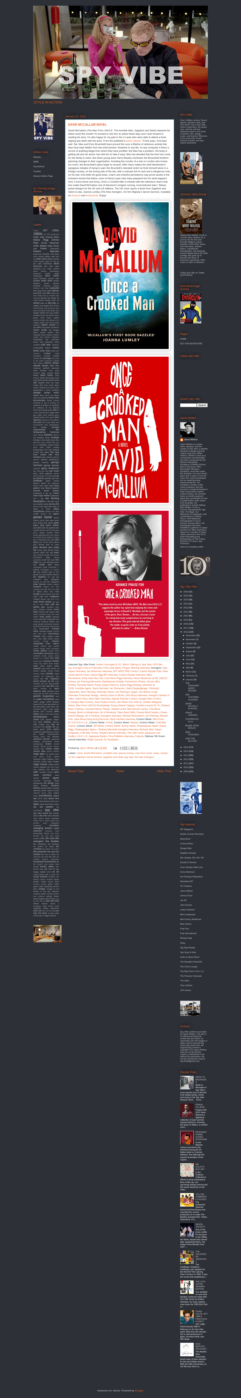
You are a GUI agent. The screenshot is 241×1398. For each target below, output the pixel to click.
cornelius (37, 356)
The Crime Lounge (188, 966)
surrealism (54, 825)
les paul (51, 577)
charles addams (46, 335)
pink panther (46, 719)
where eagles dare (41, 899)
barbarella (54, 288)
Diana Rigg (40, 239)
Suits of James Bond (189, 957)
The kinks (55, 254)
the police (55, 849)
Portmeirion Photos (135, 681)
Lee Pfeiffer (40, 248)
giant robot (38, 473)
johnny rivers (53, 550)
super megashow (51, 823)
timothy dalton (47, 866)
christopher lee (40, 339)
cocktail (36, 345)
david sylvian (42, 380)
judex (56, 552)
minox (56, 639)
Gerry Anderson (187, 872)
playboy (47, 722)
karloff (44, 560)
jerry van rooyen (53, 535)
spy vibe (128, 757)
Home (120, 771)
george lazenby (51, 465)
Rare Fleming (88, 691)
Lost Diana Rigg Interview (118, 678)
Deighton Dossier (188, 853)
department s (39, 390)
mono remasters (52, 649)
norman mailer (39, 674)
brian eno (55, 311)
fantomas (54, 432)
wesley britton (52, 896)
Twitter (201, 273)
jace (53, 511)
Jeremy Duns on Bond (112, 695)
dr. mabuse (38, 408)
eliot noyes (46, 422)
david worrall (54, 380)
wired (57, 906)
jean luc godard (48, 528)
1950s (55, 230)
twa (57, 869)
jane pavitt (48, 523)
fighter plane (50, 440)
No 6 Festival (92, 715)
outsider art (46, 689)
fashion (48, 434)
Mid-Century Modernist (190, 919)
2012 (186, 759)
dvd (54, 410)
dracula (56, 408)
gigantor (48, 473)
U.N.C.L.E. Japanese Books (91, 736)
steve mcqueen (52, 818)
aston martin (52, 276)
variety (42, 879)
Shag (182, 943)
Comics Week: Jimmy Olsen (120, 725)
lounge (36, 594)
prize (49, 729)
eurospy (55, 427)
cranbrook (48, 361)
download (36, 403)
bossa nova (43, 308)
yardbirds (37, 908)
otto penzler (54, 684)
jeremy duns (53, 533)
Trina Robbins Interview (120, 736)
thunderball (38, 861)
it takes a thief (46, 507)
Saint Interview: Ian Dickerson (108, 688)
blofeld (36, 303)
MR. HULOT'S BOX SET (199, 1166)
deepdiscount (44, 388)
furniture (37, 457)
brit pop (49, 313)
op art (51, 681)
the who (52, 857)
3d (45, 234)
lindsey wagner (53, 584)
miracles (36, 641)
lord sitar (43, 589)
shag (57, 783)
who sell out (40, 901)
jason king (38, 525)
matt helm (42, 619)
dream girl (37, 410)
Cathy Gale (38, 237)
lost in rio (51, 589)
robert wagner (47, 759)
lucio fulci (55, 594)
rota (48, 767)
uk (57, 871)
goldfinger (37, 481)
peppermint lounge (40, 704)
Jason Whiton (191, 439)
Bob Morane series (137, 709)
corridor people (51, 356)
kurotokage (45, 570)
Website (37, 157)
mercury (45, 626)
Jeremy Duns (186, 895)
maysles (41, 624)
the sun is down (48, 854)
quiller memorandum (49, 734)
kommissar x (54, 567)
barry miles (47, 291)
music (56, 660)
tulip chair (48, 869)
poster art (50, 727)
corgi (57, 353)
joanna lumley (126, 753)
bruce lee (45, 315)
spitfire (56, 804)
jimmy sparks (47, 537)
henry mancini (52, 488)
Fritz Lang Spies (112, 667)
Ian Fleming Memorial (89, 681)
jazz (39, 527)
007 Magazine (186, 829)
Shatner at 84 (118, 709)
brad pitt (36, 311)
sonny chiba (46, 793)
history (56, 490)
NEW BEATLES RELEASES (200, 1346)
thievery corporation (50, 859)
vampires (52, 877)
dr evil (44, 403)
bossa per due (53, 308)
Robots (134, 722)
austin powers (51, 283)
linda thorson (39, 584)
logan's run (49, 587)
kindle (42, 564)
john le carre (52, 545)
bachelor (36, 286)
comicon (36, 353)
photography (40, 716)
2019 (186, 620)
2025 (186, 595)
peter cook (48, 709)
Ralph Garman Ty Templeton (102, 739)
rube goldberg (39, 769)
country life (37, 358)
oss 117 (44, 684)
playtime (56, 722)
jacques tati (46, 514)
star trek (43, 815)
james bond (42, 517)
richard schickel (53, 751)
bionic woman (45, 300)
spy (35, 807)
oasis (57, 674)
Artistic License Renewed (192, 834)
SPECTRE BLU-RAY (191, 739)
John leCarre (186, 905)
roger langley (53, 762)
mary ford (50, 614)
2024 (186, 599)
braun (42, 311)
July (188, 655)
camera (36, 325)
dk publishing (43, 398)
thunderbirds (50, 861)
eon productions (52, 425)
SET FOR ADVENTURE (191, 343)
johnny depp (42, 550)
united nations (38, 874)
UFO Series (185, 990)
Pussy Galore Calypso (123, 705)
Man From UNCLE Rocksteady (92, 705)
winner (50, 906)
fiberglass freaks (39, 440)
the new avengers (144, 757)
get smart (54, 471)
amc (44, 269)
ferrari (47, 438)
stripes (35, 821)
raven (43, 737)
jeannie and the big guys (49, 530)
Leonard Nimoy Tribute (97, 709)
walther (43, 894)
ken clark (42, 562)
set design (49, 783)
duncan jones (47, 410)
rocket (44, 762)
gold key (55, 478)
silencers (37, 790)
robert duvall (45, 757)
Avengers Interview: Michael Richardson (122, 715)
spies (36, 804)
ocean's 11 (38, 676)
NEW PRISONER (192, 733)
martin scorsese (39, 614)
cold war (45, 344)
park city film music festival (48, 694)
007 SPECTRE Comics (125, 671)
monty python (40, 651)
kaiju (48, 557)
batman (55, 290)
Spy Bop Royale (187, 947)
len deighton (39, 577)
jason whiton (52, 525)
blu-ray (52, 302)
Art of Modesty (108, 712)
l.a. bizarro (54, 570)
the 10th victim (48, 838)
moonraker (38, 653)
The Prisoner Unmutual (190, 976)
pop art (55, 724)
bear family (37, 296)
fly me (35, 445)
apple (56, 274)
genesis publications (50, 459)
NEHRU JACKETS (200, 1225)
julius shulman (38, 555)
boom (52, 306)
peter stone (44, 714)
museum (48, 661)
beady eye (55, 293)
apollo (47, 274)
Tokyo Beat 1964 (126, 712)
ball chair (44, 288)
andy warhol (53, 269)
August (189, 651)
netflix (56, 666)
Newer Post (75, 771)
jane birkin (54, 520)
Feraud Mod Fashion (148, 712)
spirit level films (46, 804)
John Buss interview (136, 695)
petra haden (54, 714)
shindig (56, 788)
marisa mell (54, 612)
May (188, 663)
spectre (46, 801)
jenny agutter (39, 533)
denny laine (54, 388)
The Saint (184, 981)
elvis (53, 422)
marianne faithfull (45, 609)
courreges (46, 358)
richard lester (52, 749)
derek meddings (52, 390)
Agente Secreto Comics (124, 698)
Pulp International (188, 933)
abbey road (50, 256)
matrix (35, 619)
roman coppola (39, 767)
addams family (53, 259)
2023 (186, 604)
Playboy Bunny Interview (112, 732)
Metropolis (54, 249)
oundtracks (37, 686)
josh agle (49, 553)
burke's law (44, 320)
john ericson (43, 542)
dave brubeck (40, 370)
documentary (39, 400)
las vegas (42, 575)
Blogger (139, 1390)
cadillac (42, 323)
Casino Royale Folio (151, 671)
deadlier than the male (48, 383)
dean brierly (49, 385)
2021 (186, 612)
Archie (109, 722)
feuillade (55, 437)
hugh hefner (44, 495)
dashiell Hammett (51, 368)
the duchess (53, 844)
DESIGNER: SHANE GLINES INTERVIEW (201, 1136)
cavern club (53, 332)
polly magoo (39, 724)
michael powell (45, 631)
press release (133, 140)
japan (56, 523)
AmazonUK (92, 195)
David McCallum (93, 753)
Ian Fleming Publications (191, 876)
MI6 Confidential (187, 914)
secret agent (50, 777)
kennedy (50, 562)
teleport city (48, 833)
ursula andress (40, 876)
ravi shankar (53, 737)
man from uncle (143, 753)
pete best (51, 707)
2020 (186, 616)
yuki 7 (41, 916)
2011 (186, 763)
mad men (43, 596)
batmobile (37, 293)
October (190, 643)
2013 (186, 755)
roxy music (55, 767)
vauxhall (49, 879)
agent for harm (50, 261)
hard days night (46, 486)
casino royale (40, 330)
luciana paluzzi (45, 594)
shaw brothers (40, 786)
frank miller (38, 447)
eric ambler (40, 427)
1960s (37, 234)
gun (49, 483)
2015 (186, 747)
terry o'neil (54, 836)
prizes (56, 729)
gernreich (36, 468)
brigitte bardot (39, 313)
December (191, 635)
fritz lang (54, 452)
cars (39, 327)
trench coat (38, 869)
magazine (54, 596)
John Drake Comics (105, 702)
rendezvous (38, 744)
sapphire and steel (113, 757)
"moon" (36, 231)
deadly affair (38, 385)
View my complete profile (191, 547)
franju (56, 445)
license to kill (39, 582)
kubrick (36, 570)
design (37, 392)
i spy (41, 498)
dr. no (48, 408)
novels (164, 753)
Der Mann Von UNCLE (129, 702)
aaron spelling (38, 257)
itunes (48, 511)
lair (34, 572)
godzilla (48, 478)
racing (35, 737)
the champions (39, 844)
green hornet (52, 481)
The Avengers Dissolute (191, 962)
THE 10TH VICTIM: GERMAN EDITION (200, 1285)
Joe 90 (183, 900)
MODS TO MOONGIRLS (201, 1079)
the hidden (49, 846)
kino (50, 564)
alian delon (48, 266)
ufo (53, 872)
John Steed (39, 245)
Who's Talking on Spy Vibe (137, 664)
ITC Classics (186, 886)
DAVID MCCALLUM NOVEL (191, 706)
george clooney (40, 462)
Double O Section (188, 862)
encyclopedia (38, 425)
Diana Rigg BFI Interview (104, 674)
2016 (186, 632)
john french (54, 542)
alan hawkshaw (45, 264)
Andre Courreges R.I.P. (108, 664)
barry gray (37, 291)
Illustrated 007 (186, 881)
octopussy (50, 676)
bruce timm (54, 315)
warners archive (53, 894)
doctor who (54, 398)
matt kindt (51, 619)
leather (49, 574)
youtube (51, 913)
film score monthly (44, 442)
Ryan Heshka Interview (122, 719)
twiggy (36, 872)
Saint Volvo (81, 698)
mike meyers (47, 636)
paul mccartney (45, 699)
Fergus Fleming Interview (136, 667)
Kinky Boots (53, 246)
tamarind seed (52, 831)
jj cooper (55, 537)
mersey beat (54, 626)
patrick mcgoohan (43, 696)
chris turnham (45, 337)
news (156, 753)
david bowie (46, 375)
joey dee (50, 540)
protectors (37, 732)
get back (45, 471)
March (189, 672)
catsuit (42, 332)
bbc (48, 293)
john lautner (38, 545)
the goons (38, 846)
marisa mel (43, 612)
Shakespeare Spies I (86, 729)
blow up (43, 303)
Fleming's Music (105, 691)
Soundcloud (38, 166)
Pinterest (188, 275)
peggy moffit (45, 702)
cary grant (46, 327)
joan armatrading (39, 540)
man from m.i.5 (53, 599)
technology (37, 833)
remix (56, 741)
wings (45, 906)
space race (53, 798)
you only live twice (46, 911)
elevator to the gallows (50, 420)
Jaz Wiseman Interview (99, 671)
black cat (55, 300)
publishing (46, 732)
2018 (186, 624)
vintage (42, 889)
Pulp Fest (184, 928)
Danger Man (186, 848)
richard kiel (38, 749)
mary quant (45, 617)
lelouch (56, 574)
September (191, 647)
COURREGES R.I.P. (192, 720)
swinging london (42, 828)
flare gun (55, 442)
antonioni (37, 274)
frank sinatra (53, 447)
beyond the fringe (48, 298)
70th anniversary (52, 234)
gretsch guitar (39, 483)
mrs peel (54, 658)
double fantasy (53, 400)
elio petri (37, 422)
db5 (35, 382)
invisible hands (42, 504)
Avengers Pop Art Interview (87, 667)
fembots (40, 438)
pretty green (39, 729)
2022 (186, 607)
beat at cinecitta (49, 296)
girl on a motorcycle (49, 476)
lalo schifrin (42, 572)
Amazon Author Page (43, 176)
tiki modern (38, 864)
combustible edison (42, 348)
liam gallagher (51, 579)
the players (47, 849)
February (190, 675)
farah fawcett (38, 435)
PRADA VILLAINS (199, 1105)
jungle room (49, 555)
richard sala (39, 751)
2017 (186, 628)
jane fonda (38, 523)
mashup (55, 617)
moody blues (53, 651)
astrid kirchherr (40, 278)
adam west (41, 259)
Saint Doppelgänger (137, 688)
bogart (46, 306)
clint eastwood (46, 342)
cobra (56, 342)
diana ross (49, 395)
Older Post (164, 771)
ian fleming (52, 498)
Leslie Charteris (187, 910)
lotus (46, 592)
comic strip (45, 351)
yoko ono (37, 910)
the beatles (52, 841)
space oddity (43, 798)
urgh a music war (52, 874)
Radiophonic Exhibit (113, 681)
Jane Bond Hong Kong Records (91, 719)
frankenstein (38, 450)
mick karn (42, 634)
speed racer (54, 801)
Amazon (75, 195)
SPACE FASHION (191, 713)
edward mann (39, 417)
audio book (46, 280)
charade (36, 335)
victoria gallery (47, 884)
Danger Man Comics (82, 702)
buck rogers (53, 318)
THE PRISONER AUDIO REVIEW (192, 687)
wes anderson (39, 896)
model (35, 646)
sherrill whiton (46, 788)
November (191, 639)
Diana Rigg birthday (130, 685)
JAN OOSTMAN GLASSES (192, 697)
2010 (186, 767)
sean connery (42, 774)
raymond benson (41, 739)
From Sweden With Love (191, 867)
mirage (45, 641)
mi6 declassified (41, 629)
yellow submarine (51, 908)
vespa (43, 882)
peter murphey (47, 711)
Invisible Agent (83, 688)
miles (40, 639)
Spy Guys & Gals (188, 952)
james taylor (44, 520)
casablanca (54, 327)
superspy (37, 825)
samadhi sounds (46, 772)
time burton (49, 864)
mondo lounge (39, 649)
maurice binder (47, 622)
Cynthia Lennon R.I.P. (148, 705)
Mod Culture (185, 924)
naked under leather (51, 664)
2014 (186, 751)
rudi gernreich (52, 769)
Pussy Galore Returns (106, 685)
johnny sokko (39, 552)
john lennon (40, 547)
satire (56, 772)
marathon (50, 607)
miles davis (48, 639)
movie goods (47, 656)
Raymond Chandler (41, 254)
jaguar (56, 514)
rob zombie (50, 754)
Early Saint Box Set (92, 678)
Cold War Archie (89, 732)
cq (53, 358)
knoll (45, 567)
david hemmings (47, 378)
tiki (58, 862)
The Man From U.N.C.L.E (192, 971)
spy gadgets (46, 807)
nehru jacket (46, 666)
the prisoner (40, 851)
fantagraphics (39, 432)
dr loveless (52, 403)
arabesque (37, 276)
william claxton (40, 904)
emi (57, 422)
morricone (48, 653)
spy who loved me (42, 813)
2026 (186, 592)
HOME (183, 339)
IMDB (36, 162)
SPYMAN (98, 725)
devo (42, 395)
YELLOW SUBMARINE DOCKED (200, 1196)
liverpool (37, 586)
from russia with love (46, 454)
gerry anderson (50, 468)
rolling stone (53, 764)
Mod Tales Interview (99, 698)
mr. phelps (44, 658)
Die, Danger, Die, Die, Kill (192, 857)
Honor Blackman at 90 (145, 678)
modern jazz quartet (50, 646)
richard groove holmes (49, 746)
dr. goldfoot (54, 405)
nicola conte (53, 671)
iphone (35, 507)
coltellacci (55, 345)
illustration (38, 501)
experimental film (46, 429)
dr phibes (45, 405)
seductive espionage (42, 781)
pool (48, 724)
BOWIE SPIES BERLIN (192, 726)
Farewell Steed (85, 685)
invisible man (110, 753)
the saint (51, 851)
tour (57, 867)
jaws (35, 528)
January (190, 679)
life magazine (53, 582)
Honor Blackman (50, 243)
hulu (35, 498)
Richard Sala (186, 938)
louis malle (54, 592)
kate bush (51, 560)
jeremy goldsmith (39, 535)
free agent (44, 452)
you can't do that (49, 911)
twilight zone (45, 872)
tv (54, 869)
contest (47, 353)
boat (41, 306)
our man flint (48, 686)
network (37, 668)
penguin (55, 702)
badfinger (46, 286)
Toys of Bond (186, 985)
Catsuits (139, 736)
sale (35, 771)
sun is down (44, 821)
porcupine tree (39, 727)
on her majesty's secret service (85, 757)
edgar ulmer (42, 415)
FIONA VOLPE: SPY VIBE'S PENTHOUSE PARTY (201, 1316)
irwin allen (53, 506)
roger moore (40, 764)
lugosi (35, 596)
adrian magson (38, 261)
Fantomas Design (88, 695)
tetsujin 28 (37, 838)
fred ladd (48, 450)
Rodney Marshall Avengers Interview (118, 729)
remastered (47, 741)
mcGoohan (48, 624)
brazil (48, 311)
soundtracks (45, 795)
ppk (57, 727)
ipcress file (54, 504)
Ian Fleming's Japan (126, 691)
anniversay (54, 271)
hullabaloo (54, 496)
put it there (55, 732)
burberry (36, 320)
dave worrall (47, 373)
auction (36, 280)
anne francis (40, 271)
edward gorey (53, 415)
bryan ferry (38, 318)
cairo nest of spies (52, 323)
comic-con (54, 351)
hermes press (41, 490)
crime (80, 753)
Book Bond (185, 839)
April (188, 667)
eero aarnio (50, 417)
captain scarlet (48, 325)
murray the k (38, 661)
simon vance (47, 790)
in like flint (49, 501)
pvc (34, 734)
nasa (35, 666)
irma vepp (43, 506)
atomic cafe (53, 278)
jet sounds (37, 537)
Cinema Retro (52, 237)
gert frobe (37, 471)
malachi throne (39, 599)
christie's (55, 337)
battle (44, 293)
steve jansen (38, 818)
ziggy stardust (50, 916)
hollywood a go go (42, 493)
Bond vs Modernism (88, 712)
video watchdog (45, 886)
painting (50, 691)
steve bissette (53, 816)
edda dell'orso (44, 413)
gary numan (47, 457)
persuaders (41, 707)
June (188, 659)
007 (45, 230)
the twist (44, 857)
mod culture (52, 643)
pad (44, 691)
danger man (48, 365)
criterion (47, 363)
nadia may (37, 664)
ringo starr (39, 753)
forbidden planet (46, 445)
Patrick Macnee (46, 251)
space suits (38, 801)
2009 (186, 771)
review (48, 744)
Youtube (37, 171)
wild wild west (52, 901)
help (42, 488)
